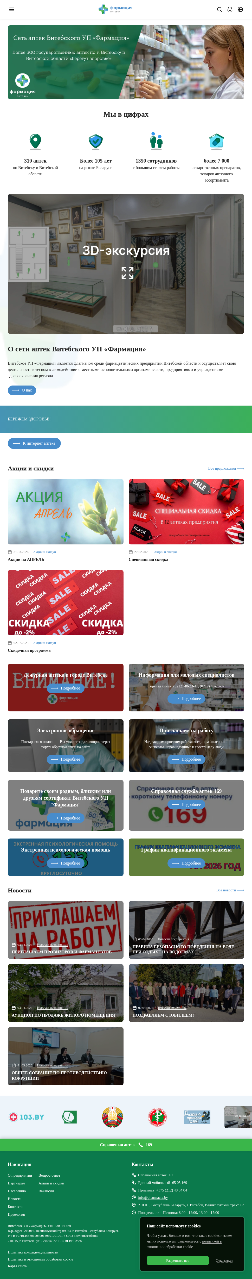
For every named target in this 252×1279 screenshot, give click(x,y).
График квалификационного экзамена (186, 850)
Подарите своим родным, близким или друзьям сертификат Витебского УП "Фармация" (65, 798)
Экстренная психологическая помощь (65, 850)
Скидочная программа (29, 650)
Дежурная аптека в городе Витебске (66, 675)
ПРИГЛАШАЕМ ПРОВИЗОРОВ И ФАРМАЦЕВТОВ (62, 952)
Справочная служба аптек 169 (186, 791)
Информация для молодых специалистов (186, 675)
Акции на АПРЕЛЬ (26, 559)
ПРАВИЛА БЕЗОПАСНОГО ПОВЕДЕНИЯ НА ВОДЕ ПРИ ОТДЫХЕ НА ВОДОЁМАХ (183, 949)
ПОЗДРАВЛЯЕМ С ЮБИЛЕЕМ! (163, 1015)
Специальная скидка (148, 559)
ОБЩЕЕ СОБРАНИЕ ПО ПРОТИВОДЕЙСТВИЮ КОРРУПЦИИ (59, 1076)
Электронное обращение (65, 730)
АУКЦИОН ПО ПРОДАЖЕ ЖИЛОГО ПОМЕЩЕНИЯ (63, 1015)
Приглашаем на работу (186, 730)
